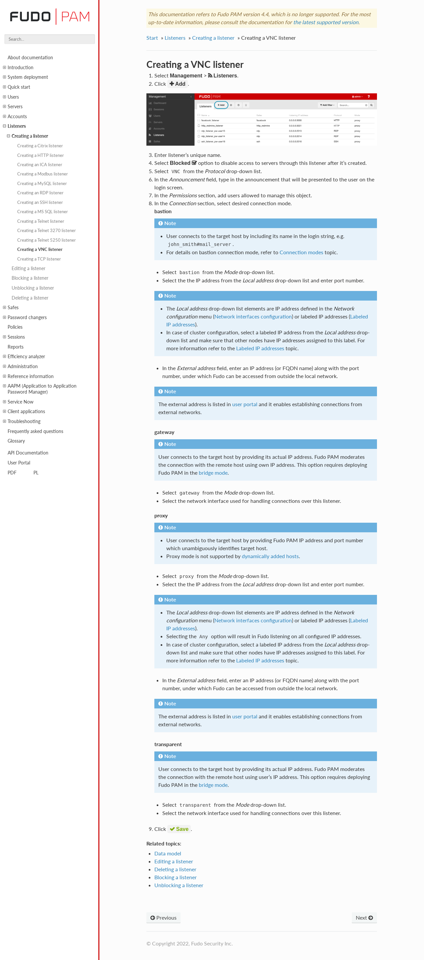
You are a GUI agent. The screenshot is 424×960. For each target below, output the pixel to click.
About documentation (30, 57)
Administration (20, 366)
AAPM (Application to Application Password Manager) (40, 389)
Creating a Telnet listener (40, 221)
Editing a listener (28, 268)
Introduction (18, 68)
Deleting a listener (30, 298)
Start (152, 37)
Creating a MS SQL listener (42, 211)
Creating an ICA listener (39, 164)
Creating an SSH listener (40, 202)
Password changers (25, 317)
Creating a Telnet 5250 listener (46, 240)
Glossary (16, 441)
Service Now (18, 402)
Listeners (14, 126)
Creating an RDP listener (40, 192)
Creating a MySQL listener (42, 183)
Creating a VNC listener (40, 249)
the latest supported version (325, 22)
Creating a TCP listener (39, 259)
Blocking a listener (30, 278)
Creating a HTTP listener (40, 155)
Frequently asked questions (35, 431)
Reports (16, 347)
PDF (12, 472)
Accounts (15, 117)
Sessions (14, 337)
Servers (13, 107)
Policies (15, 327)
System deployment (25, 77)
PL (35, 472)
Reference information (28, 376)
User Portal (19, 462)
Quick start (16, 87)
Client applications (24, 411)
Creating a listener (27, 136)
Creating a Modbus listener (42, 173)
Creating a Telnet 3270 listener (46, 230)
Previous (163, 917)
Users (11, 97)
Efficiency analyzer (24, 357)
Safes (11, 308)
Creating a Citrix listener (40, 145)
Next (364, 917)
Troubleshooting (21, 421)
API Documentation (28, 453)
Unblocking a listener (33, 288)
